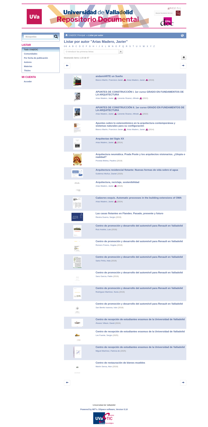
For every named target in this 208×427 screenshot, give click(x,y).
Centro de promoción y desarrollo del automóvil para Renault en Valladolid (139, 225)
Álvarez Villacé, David (105, 323)
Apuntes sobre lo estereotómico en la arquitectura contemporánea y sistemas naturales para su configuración (135, 124)
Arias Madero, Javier (136, 80)
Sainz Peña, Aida (103, 261)
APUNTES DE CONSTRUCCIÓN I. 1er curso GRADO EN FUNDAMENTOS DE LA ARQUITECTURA (140, 93)
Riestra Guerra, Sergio (105, 217)
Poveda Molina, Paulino (106, 161)
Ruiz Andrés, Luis (103, 229)
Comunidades (30, 54)
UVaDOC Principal (76, 35)
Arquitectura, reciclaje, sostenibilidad (117, 182)
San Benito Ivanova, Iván (106, 307)
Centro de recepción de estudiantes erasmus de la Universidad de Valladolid (140, 319)
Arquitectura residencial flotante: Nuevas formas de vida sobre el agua (137, 170)
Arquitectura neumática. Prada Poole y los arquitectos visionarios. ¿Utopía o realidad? (140, 155)
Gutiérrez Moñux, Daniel (106, 174)
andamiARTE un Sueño (109, 76)
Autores (28, 62)
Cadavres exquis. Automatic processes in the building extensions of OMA (139, 197)
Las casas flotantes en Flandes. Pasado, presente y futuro (129, 213)
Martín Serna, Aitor (104, 366)
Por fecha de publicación (36, 58)
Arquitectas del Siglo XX (110, 138)
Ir (120, 51)
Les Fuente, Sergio (104, 335)
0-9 (65, 46)
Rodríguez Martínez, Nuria (107, 292)
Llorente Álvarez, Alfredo (128, 98)
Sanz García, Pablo (104, 276)
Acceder (28, 81)
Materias (28, 66)
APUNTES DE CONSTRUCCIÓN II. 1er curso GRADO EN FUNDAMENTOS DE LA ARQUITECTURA (140, 109)
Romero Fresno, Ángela (106, 245)
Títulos (27, 70)
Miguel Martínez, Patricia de (108, 351)
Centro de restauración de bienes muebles (121, 362)
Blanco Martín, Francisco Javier (109, 80)
